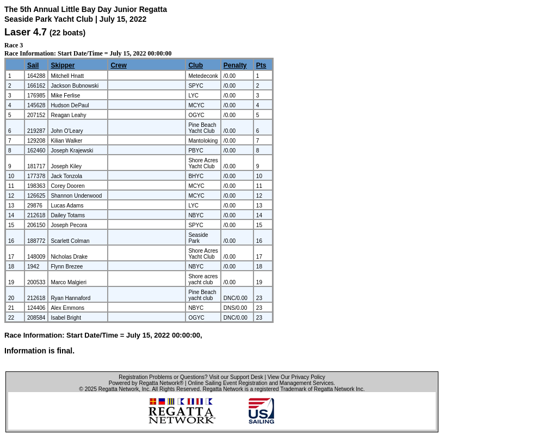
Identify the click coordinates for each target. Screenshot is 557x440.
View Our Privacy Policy (296, 377)
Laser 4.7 (25, 32)
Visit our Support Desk (236, 377)
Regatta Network (118, 389)
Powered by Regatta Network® (146, 383)
